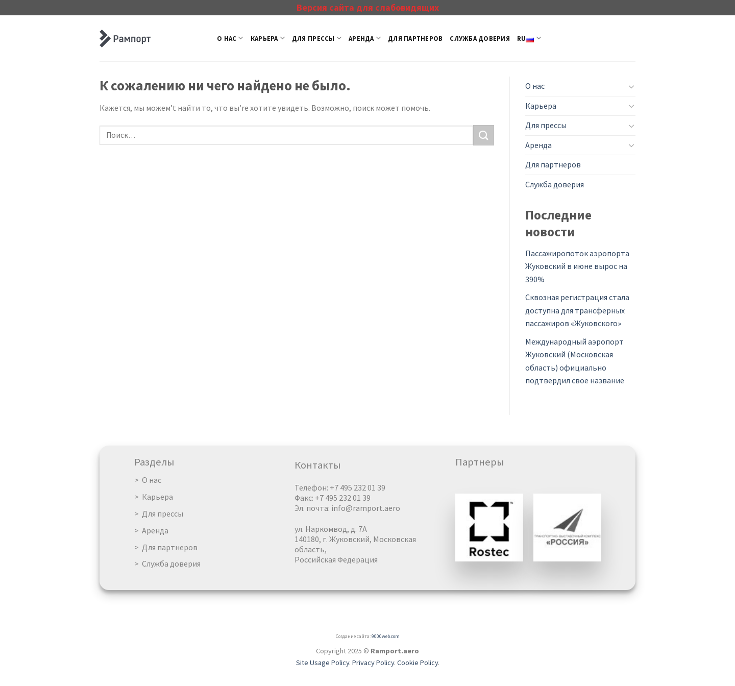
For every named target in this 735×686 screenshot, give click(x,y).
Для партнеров (415, 38)
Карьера (268, 38)
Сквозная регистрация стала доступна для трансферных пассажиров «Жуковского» (577, 310)
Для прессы (316, 38)
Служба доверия (480, 38)
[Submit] (483, 135)
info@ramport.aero (365, 508)
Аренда (365, 38)
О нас (230, 38)
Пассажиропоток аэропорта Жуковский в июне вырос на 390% (577, 266)
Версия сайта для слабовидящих (368, 7)
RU (529, 38)
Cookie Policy (417, 662)
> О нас (147, 480)
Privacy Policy (373, 662)
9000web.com (386, 636)
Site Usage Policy (322, 662)
